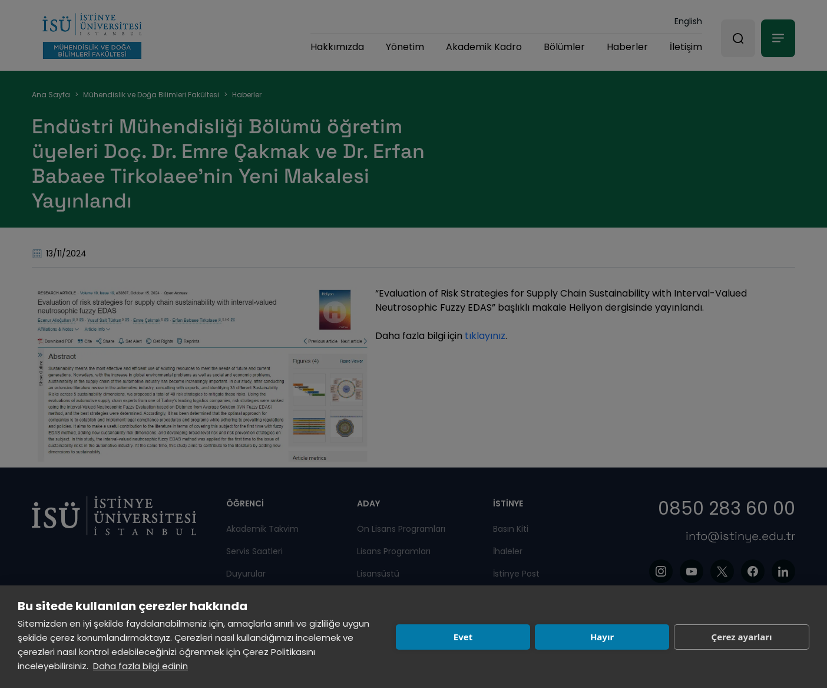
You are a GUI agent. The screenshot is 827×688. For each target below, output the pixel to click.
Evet (463, 637)
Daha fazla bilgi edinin (140, 666)
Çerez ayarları (742, 637)
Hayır (602, 637)
